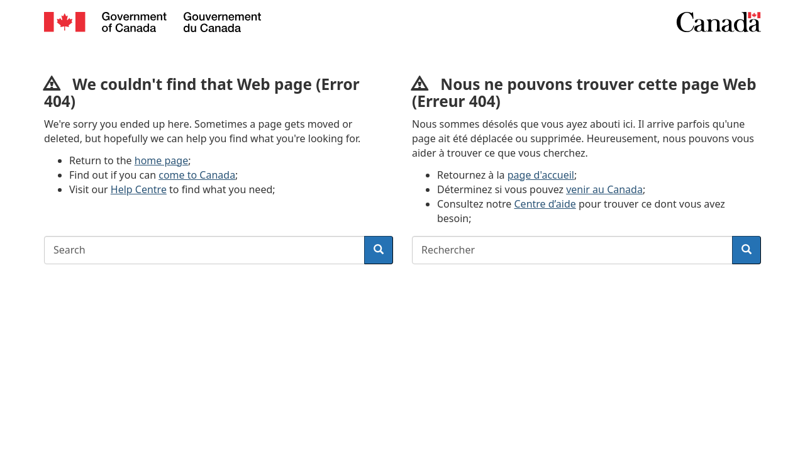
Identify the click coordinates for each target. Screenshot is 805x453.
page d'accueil (541, 175)
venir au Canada (604, 189)
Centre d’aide (545, 204)
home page (161, 160)
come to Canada (196, 175)
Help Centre (139, 189)
